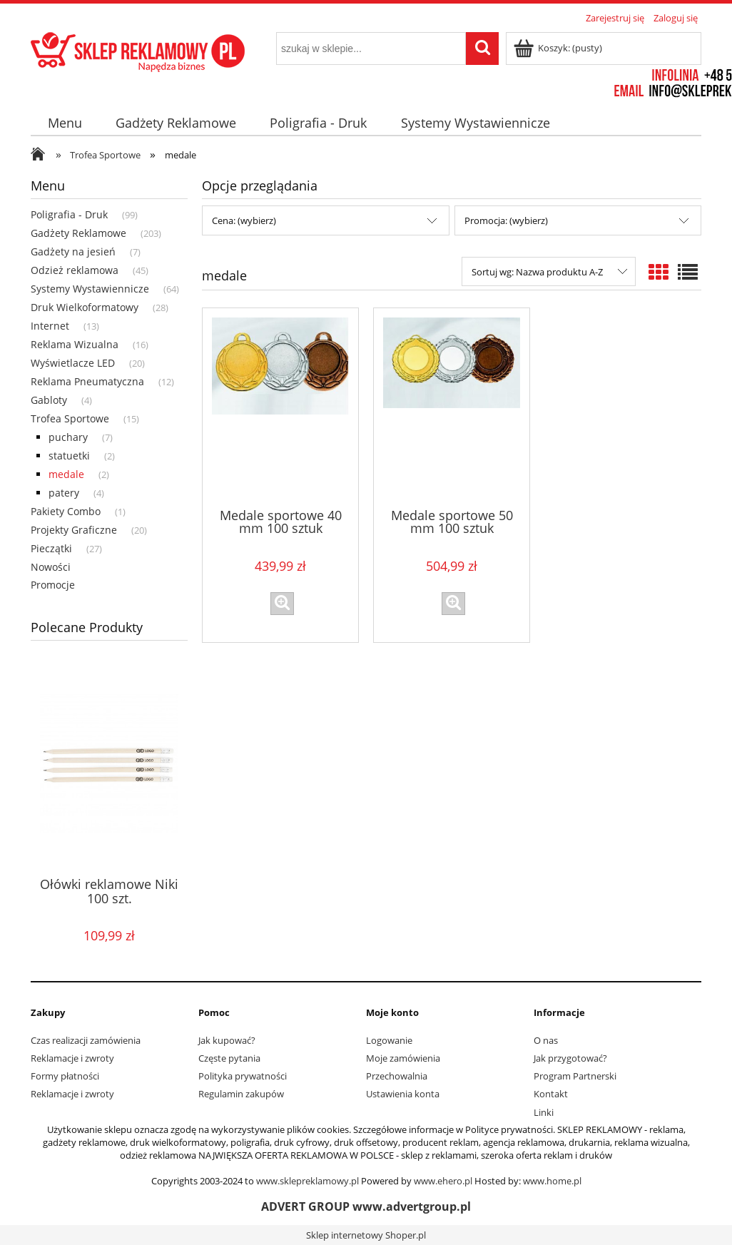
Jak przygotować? (570, 1058)
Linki (544, 1112)
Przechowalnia (396, 1075)
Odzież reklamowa (74, 270)
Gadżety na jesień (73, 251)
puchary (68, 437)
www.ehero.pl (443, 1180)
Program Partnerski (575, 1075)
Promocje (53, 584)
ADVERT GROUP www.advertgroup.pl (366, 1206)
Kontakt (551, 1093)
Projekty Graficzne (74, 530)
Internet (50, 325)
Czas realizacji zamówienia (86, 1040)
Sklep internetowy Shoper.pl (366, 1235)
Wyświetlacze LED (73, 363)
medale (66, 474)
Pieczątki (51, 548)
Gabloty (49, 400)
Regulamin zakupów (241, 1093)
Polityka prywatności (242, 1075)
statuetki (69, 455)
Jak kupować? (226, 1040)
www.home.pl (552, 1180)
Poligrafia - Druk (69, 214)
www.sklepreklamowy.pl (307, 1180)
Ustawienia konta (402, 1093)
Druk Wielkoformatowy (84, 307)
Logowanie (389, 1040)
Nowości (51, 567)
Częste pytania (229, 1058)
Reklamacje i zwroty (72, 1058)
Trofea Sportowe (70, 418)
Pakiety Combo (66, 511)
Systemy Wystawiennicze (90, 288)
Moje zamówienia (403, 1058)
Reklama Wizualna (74, 344)
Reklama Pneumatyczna (87, 381)
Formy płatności (65, 1075)
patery (64, 492)
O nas (546, 1040)
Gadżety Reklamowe (78, 233)
